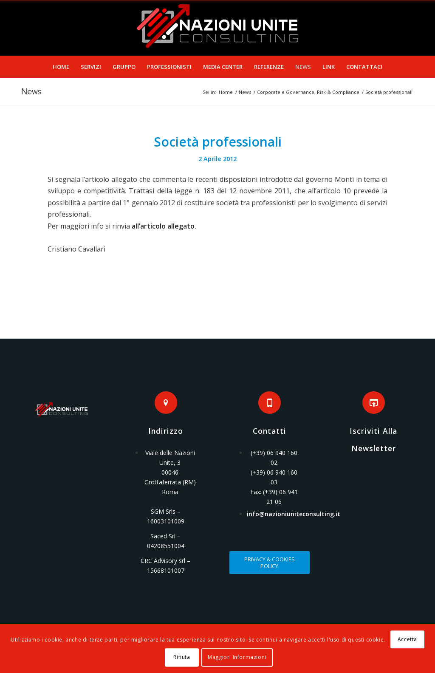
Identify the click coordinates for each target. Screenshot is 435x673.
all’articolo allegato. (164, 226)
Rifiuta (181, 657)
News (31, 91)
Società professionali (218, 141)
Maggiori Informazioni (237, 657)
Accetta (407, 639)
